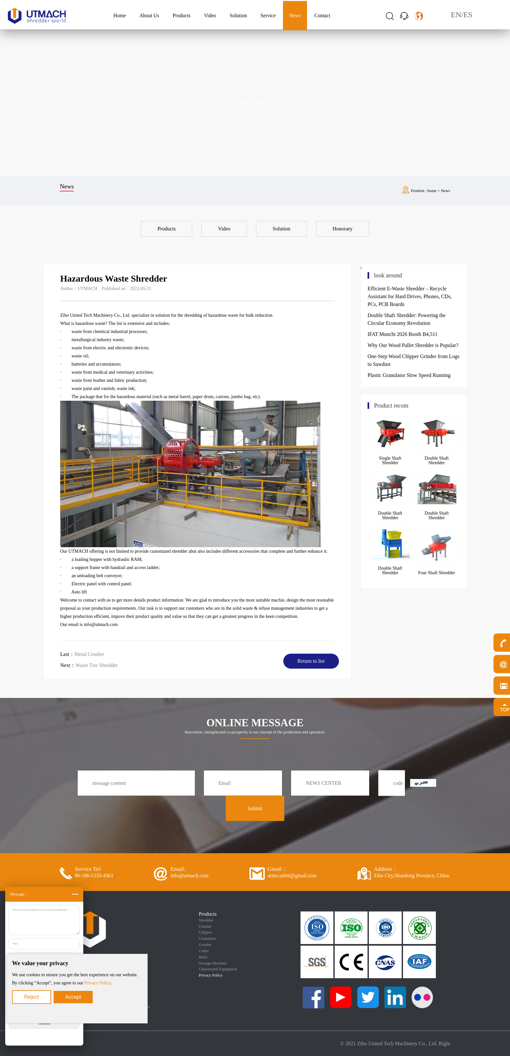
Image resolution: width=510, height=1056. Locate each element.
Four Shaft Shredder (436, 572)
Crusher (205, 926)
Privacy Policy (97, 982)
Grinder (205, 944)
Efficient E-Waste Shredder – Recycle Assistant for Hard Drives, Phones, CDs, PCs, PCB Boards (410, 296)
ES (468, 14)
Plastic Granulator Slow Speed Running (409, 375)
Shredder (206, 920)
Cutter (204, 951)
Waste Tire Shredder (96, 665)
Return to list (311, 661)
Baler (203, 957)
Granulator (207, 938)
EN (456, 14)
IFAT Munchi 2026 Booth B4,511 (402, 334)
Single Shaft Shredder (390, 460)
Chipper (205, 932)
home (431, 190)
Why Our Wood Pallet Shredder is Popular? (413, 345)
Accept (73, 997)
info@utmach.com (101, 624)
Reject (31, 997)
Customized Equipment (218, 969)
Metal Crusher (89, 654)
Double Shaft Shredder (436, 460)
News (445, 190)
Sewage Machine (213, 963)
